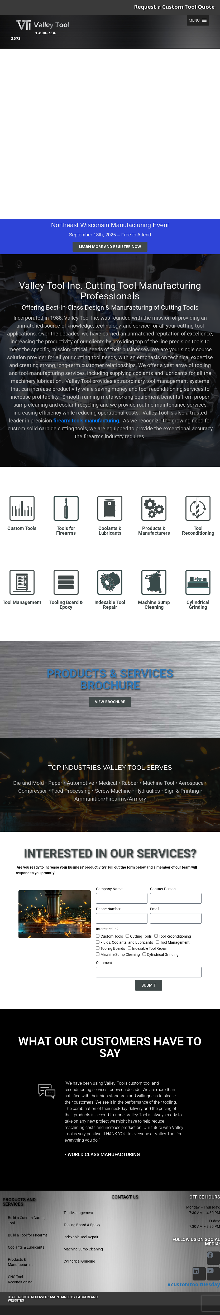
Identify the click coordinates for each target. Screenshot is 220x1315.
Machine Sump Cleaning (120, 954)
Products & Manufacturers (20, 1262)
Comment (104, 962)
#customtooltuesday (193, 1284)
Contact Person (163, 889)
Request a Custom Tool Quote (174, 6)
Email (154, 909)
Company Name (109, 889)
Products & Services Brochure (110, 679)
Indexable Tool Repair (149, 948)
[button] (194, 20)
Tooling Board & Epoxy (82, 1225)
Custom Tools (112, 936)
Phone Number (108, 909)
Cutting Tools (141, 936)
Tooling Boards (113, 948)
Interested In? (107, 929)
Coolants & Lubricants (26, 1247)
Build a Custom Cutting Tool (27, 1220)
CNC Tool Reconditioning (20, 1279)
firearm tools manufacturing (86, 420)
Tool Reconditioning (175, 936)
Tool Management (175, 942)
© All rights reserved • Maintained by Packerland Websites (53, 1298)
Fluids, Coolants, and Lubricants (127, 942)
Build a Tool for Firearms (27, 1235)
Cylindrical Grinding (163, 954)
